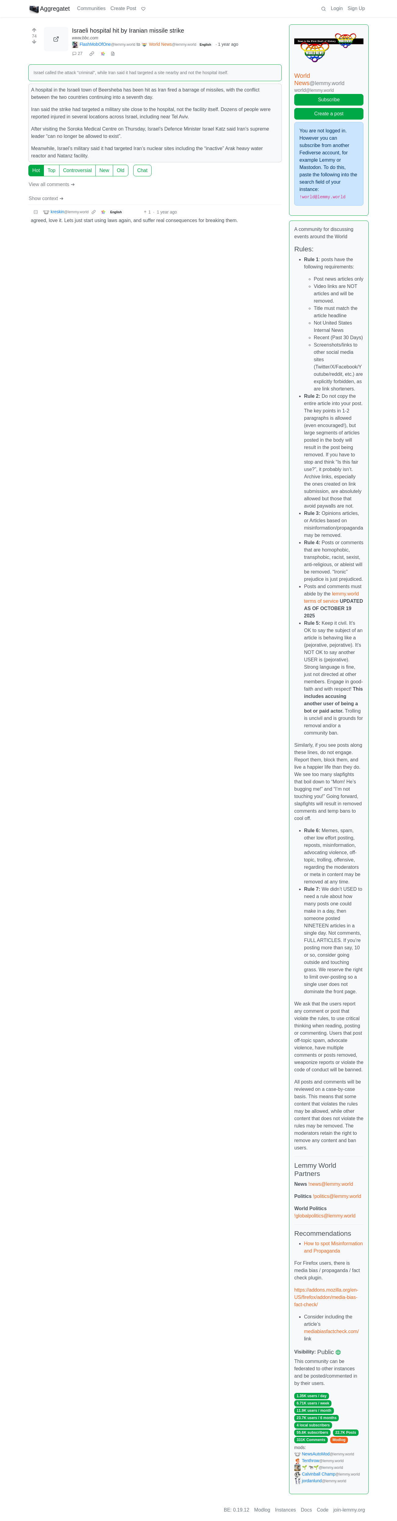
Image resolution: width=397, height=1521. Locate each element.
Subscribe (329, 99)
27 (77, 53)
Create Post (123, 8)
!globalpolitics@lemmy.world (325, 1215)
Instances (285, 1509)
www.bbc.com (85, 37)
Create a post (328, 113)
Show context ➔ (46, 198)
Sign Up (356, 8)
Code (322, 1509)
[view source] (113, 53)
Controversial (77, 170)
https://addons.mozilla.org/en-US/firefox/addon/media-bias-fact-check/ (326, 1297)
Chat (142, 170)
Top (51, 170)
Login (337, 8)
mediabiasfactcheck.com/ (331, 1331)
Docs (306, 1509)
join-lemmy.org (349, 1509)
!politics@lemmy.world (337, 1196)
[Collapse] (36, 212)
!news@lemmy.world (330, 1184)
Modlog (338, 1440)
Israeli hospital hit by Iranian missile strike (128, 30)
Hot (36, 170)
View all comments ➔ (52, 184)
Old (120, 170)
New (104, 170)
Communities (91, 8)
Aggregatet (50, 8)
